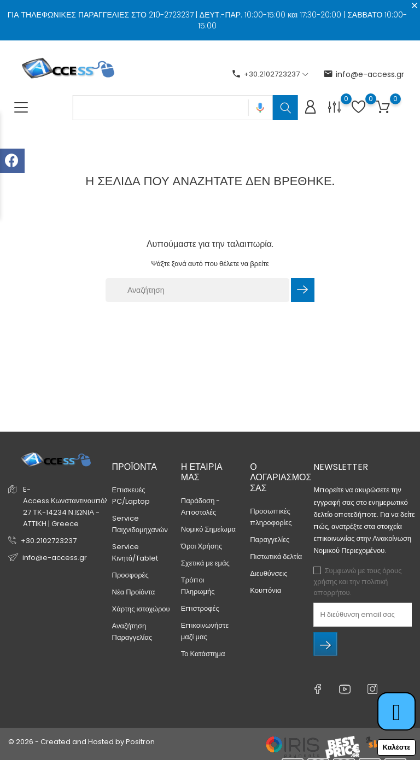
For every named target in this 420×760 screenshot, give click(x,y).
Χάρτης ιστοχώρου (141, 609)
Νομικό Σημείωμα (208, 529)
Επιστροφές (200, 608)
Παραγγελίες (269, 539)
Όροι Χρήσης (201, 546)
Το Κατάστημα (203, 654)
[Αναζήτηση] (197, 290)
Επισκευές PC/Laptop (131, 495)
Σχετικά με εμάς (205, 563)
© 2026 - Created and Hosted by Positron (81, 742)
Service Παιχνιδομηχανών (140, 524)
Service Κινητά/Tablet (135, 552)
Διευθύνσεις (268, 573)
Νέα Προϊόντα (133, 592)
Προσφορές (130, 575)
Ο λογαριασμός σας (280, 477)
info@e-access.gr (363, 74)
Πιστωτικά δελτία (276, 556)
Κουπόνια (265, 590)
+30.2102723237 (49, 540)
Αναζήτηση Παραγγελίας (132, 632)
